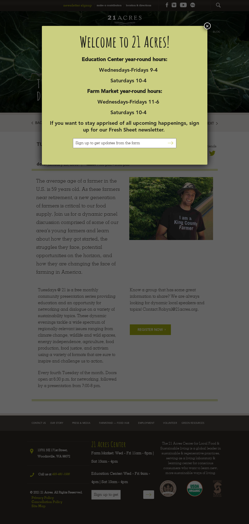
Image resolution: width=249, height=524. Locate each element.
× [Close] (207, 26)
